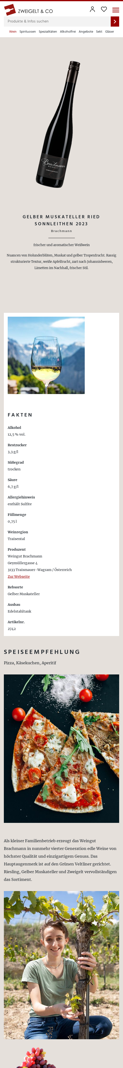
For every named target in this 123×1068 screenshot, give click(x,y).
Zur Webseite (19, 576)
